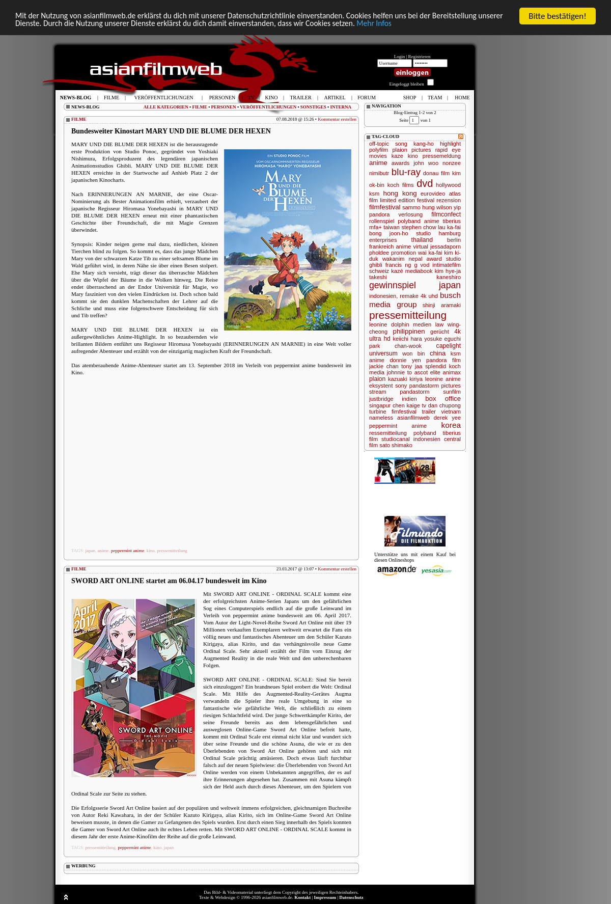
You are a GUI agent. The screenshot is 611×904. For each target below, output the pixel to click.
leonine (378, 324)
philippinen (409, 331)
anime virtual (412, 246)
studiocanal (395, 439)
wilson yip (448, 207)
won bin (413, 353)
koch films (400, 185)
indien (409, 399)
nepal (415, 259)
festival (425, 200)
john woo (425, 163)
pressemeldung (442, 156)
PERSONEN (223, 106)
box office (443, 398)
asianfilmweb (413, 418)
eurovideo (433, 193)
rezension (448, 200)
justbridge (381, 399)
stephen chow (418, 227)
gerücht (439, 331)
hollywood (448, 185)
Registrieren (419, 56)
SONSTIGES (313, 106)
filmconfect (446, 214)
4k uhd (429, 296)
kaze (397, 156)
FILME (199, 106)
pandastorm (414, 392)
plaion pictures (411, 150)
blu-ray (406, 172)
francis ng (398, 265)
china (438, 353)
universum (383, 353)
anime (103, 550)
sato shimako (395, 445)
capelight (448, 345)
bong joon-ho (388, 233)
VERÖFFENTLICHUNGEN (268, 106)
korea (451, 425)
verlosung (410, 214)
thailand (422, 239)
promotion (403, 253)
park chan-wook (395, 346)
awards (400, 163)
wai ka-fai (430, 253)
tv (424, 405)
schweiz (379, 271)
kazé (397, 271)
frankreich (381, 246)
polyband (424, 433)
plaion (377, 378)
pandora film (443, 360)
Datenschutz (351, 897)
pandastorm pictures (435, 385)
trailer (429, 411)
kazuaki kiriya (405, 379)
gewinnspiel (392, 285)
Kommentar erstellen (337, 119)
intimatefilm (446, 265)
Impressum (325, 897)
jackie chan (384, 366)
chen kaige (406, 405)
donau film (436, 173)
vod (425, 265)
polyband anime (418, 221)
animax (452, 372)
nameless (381, 418)
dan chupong (444, 405)
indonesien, (383, 296)
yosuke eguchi (442, 339)
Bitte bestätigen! (558, 16)
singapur (380, 405)
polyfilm (378, 150)
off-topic (379, 144)
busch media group (415, 300)
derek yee (447, 418)
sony (401, 385)
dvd (424, 183)
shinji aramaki (442, 305)
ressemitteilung (388, 433)
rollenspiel (382, 221)
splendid (435, 366)
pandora (379, 214)
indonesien (426, 439)
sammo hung (418, 207)
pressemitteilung (172, 550)
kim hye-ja (448, 271)
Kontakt (302, 897)
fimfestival (404, 411)
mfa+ (375, 227)
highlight (450, 144)
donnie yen (405, 360)
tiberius (452, 221)
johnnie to (399, 372)
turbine (377, 411)
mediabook (419, 271)
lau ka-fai (449, 227)
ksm (374, 193)
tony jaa (411, 366)
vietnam (451, 411)
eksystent (381, 385)
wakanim (393, 259)
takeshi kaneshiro (415, 277)
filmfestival (385, 207)
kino (151, 550)
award (434, 259)
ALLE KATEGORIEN (166, 106)
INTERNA (340, 106)
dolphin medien (411, 324)
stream (377, 392)
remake (409, 296)
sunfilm (452, 392)
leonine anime (443, 379)
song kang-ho (414, 144)
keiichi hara (407, 339)
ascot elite (427, 372)
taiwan (391, 227)
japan (91, 550)
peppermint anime (127, 550)
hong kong (400, 193)
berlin (454, 240)
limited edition (397, 200)
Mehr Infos (488, 25)
